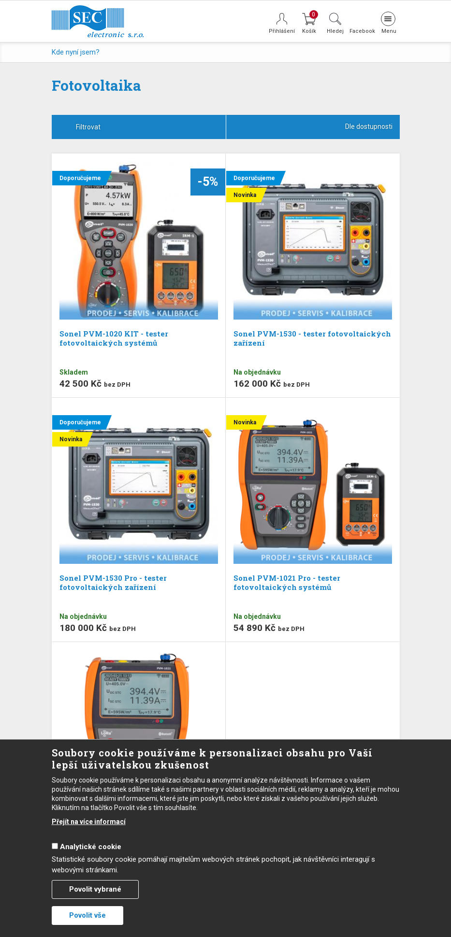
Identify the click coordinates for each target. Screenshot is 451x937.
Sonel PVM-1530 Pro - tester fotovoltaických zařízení (113, 582)
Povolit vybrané (95, 889)
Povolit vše (87, 915)
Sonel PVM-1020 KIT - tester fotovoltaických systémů (113, 338)
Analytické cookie (90, 846)
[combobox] (313, 127)
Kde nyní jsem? (76, 52)
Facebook (361, 31)
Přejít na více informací (89, 821)
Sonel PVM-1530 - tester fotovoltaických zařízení (312, 338)
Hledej (335, 31)
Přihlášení (282, 31)
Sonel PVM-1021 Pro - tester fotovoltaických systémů (286, 582)
